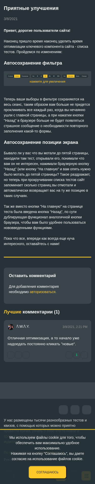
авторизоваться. (43, 292)
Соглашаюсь (47, 472)
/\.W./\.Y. (22, 326)
